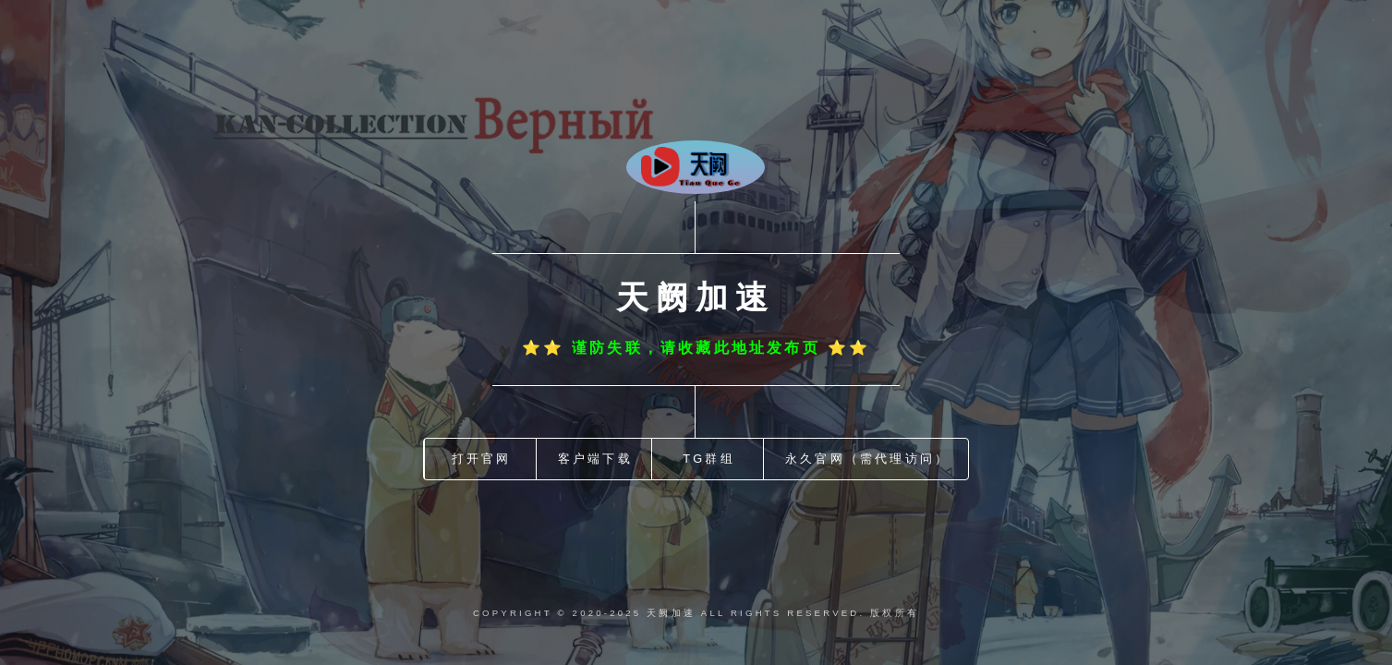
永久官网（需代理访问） (867, 459)
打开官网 (482, 459)
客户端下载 (595, 459)
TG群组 (709, 459)
